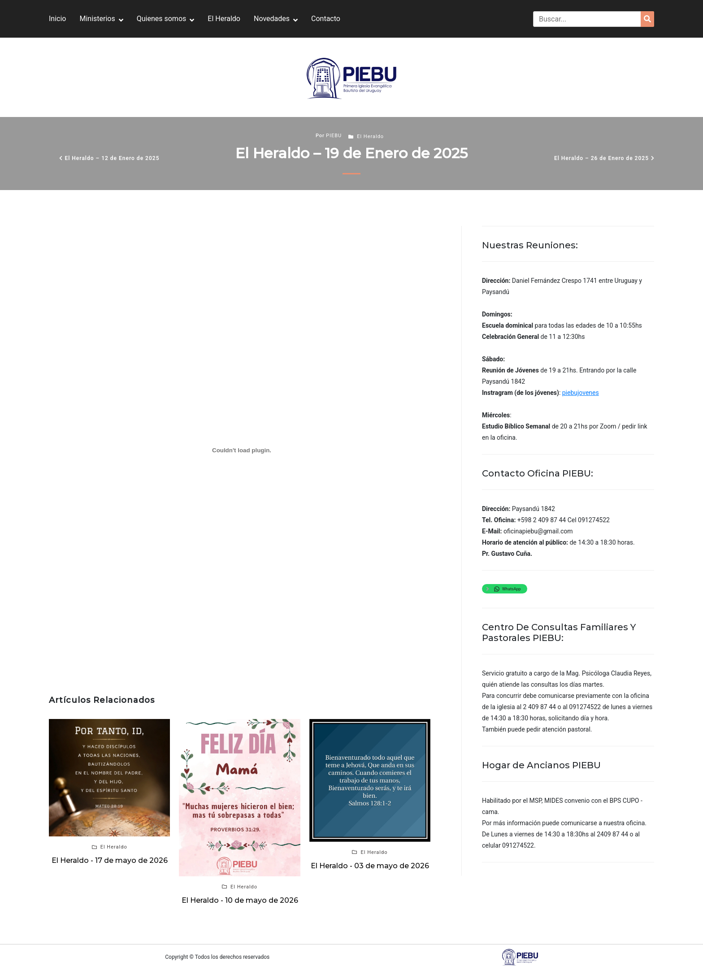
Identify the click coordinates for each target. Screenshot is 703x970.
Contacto (325, 18)
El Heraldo (224, 18)
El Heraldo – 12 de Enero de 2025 (112, 158)
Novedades (272, 18)
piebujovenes (580, 392)
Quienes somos (162, 18)
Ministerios (97, 18)
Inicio (57, 18)
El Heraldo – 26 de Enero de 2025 (601, 158)
